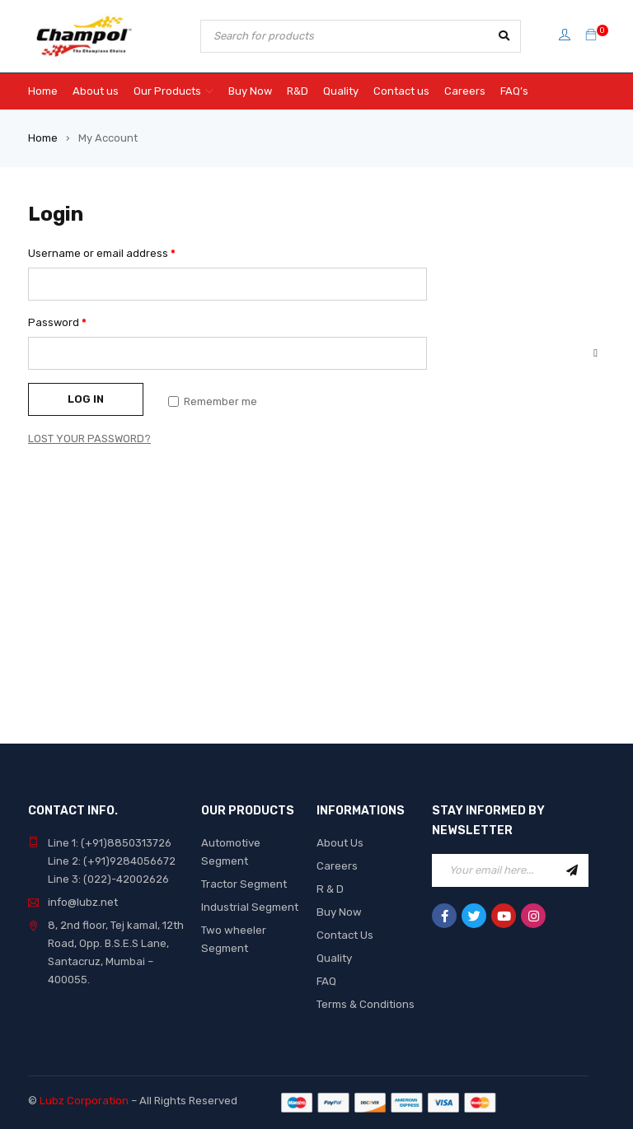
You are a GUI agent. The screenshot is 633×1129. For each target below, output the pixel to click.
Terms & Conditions (365, 1004)
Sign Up (572, 870)
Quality (334, 958)
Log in (86, 399)
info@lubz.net (83, 902)
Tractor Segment (243, 884)
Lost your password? (89, 438)
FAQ (326, 981)
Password (57, 322)
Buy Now (338, 912)
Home (43, 138)
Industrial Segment (249, 907)
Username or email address (102, 253)
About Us (339, 843)
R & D (329, 889)
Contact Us (344, 935)
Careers (337, 866)
